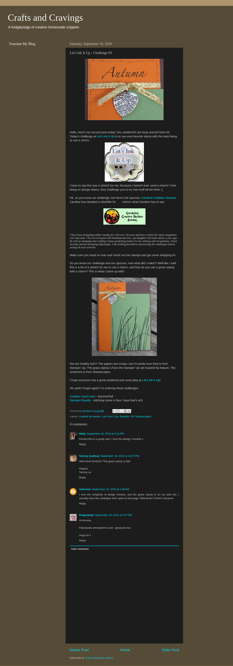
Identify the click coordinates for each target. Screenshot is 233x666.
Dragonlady (86, 515)
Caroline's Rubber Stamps (158, 197)
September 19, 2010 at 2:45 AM (110, 489)
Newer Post (79, 650)
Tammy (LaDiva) (89, 455)
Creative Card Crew (82, 396)
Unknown (85, 489)
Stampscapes (143, 416)
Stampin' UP (127, 416)
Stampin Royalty (80, 400)
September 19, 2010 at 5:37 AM (113, 515)
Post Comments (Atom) (99, 657)
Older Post (170, 650)
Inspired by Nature (89, 416)
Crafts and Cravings (45, 17)
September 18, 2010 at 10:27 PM (119, 455)
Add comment (80, 548)
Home (125, 650)
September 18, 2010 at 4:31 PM (105, 433)
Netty (82, 433)
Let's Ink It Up (105, 136)
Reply (82, 444)
